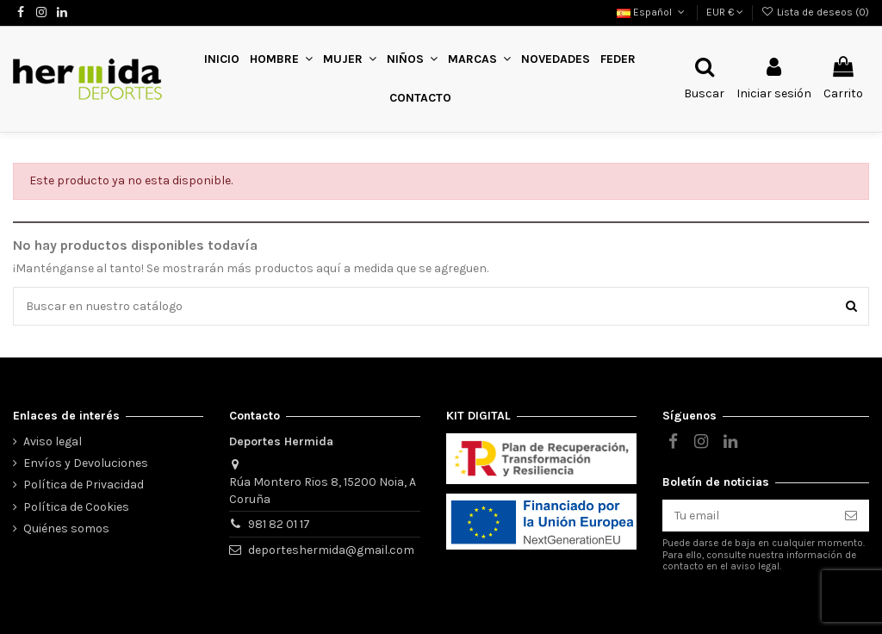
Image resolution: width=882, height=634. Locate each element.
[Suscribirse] (851, 516)
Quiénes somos (66, 528)
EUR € (724, 12)
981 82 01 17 (279, 524)
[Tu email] (747, 516)
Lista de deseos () (815, 12)
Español (652, 12)
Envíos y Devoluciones (85, 463)
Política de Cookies (76, 507)
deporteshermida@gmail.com (331, 550)
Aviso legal (52, 441)
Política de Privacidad (83, 484)
